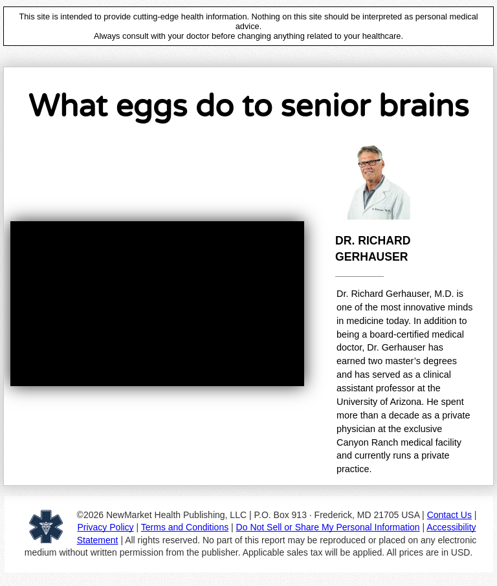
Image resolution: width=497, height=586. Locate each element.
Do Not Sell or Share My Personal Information (328, 527)
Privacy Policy (105, 527)
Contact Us (449, 515)
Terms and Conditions (184, 527)
